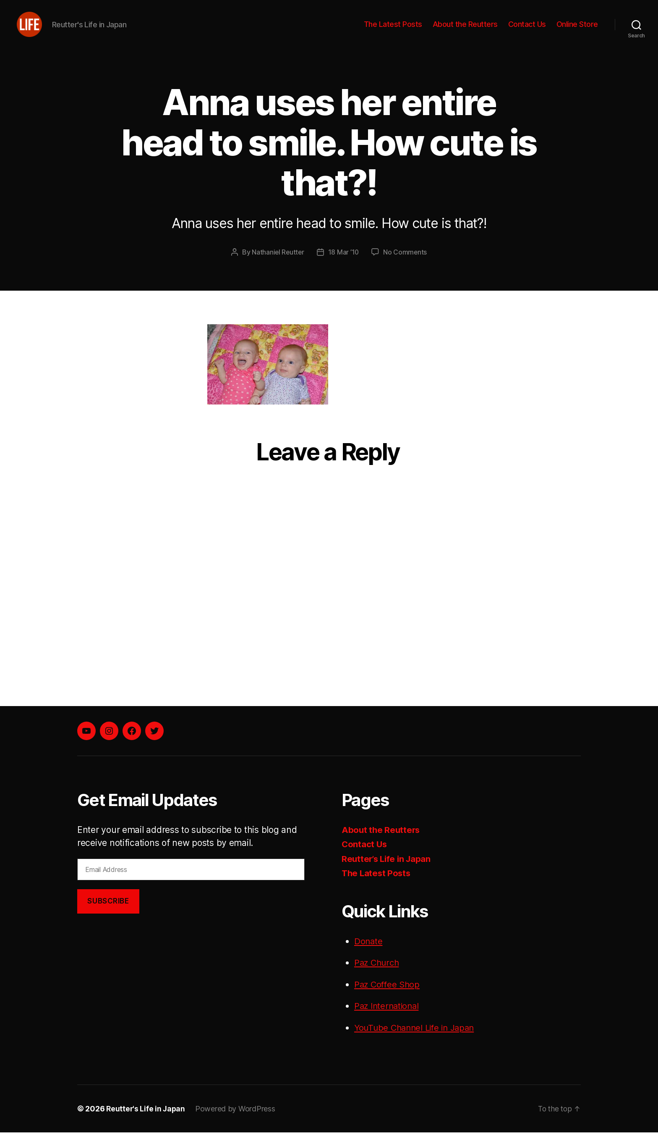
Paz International (388, 1018)
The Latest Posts (393, 30)
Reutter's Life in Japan (146, 1121)
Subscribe (108, 913)
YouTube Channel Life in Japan (417, 1040)
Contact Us (527, 30)
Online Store (577, 30)
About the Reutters (465, 30)
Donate (368, 953)
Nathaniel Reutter (277, 264)
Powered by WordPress (237, 1121)
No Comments (406, 264)
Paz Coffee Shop (388, 996)
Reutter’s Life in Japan (388, 871)
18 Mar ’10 (343, 264)
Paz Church (378, 975)
